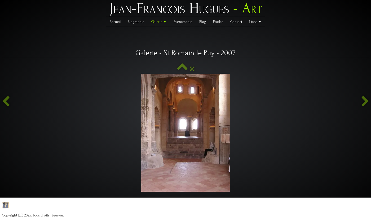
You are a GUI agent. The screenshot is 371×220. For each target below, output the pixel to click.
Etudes (218, 22)
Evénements (183, 22)
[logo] (185, 10)
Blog (202, 22)
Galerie (158, 22)
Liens (255, 22)
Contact (236, 22)
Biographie (136, 22)
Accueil (115, 22)
